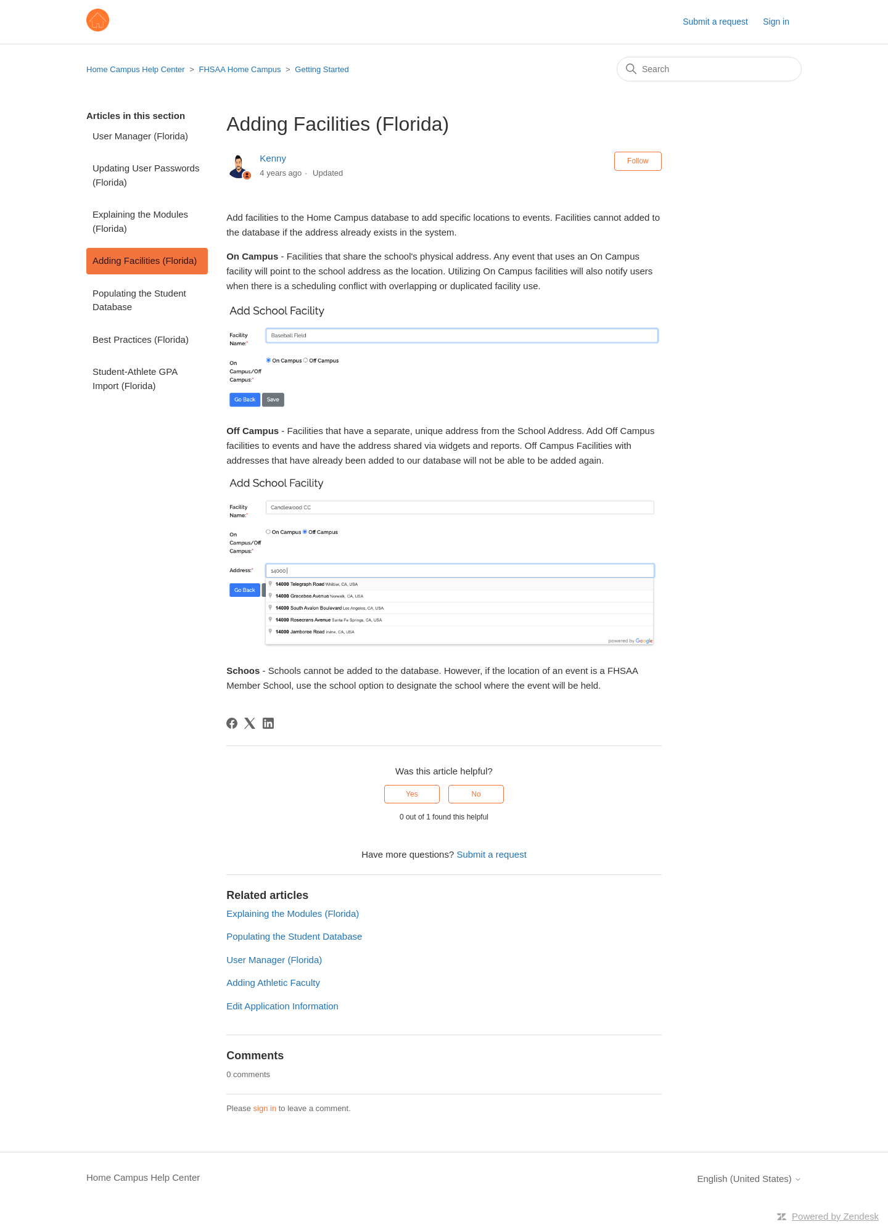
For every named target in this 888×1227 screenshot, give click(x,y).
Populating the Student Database (139, 300)
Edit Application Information (282, 1006)
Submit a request (715, 22)
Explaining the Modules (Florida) (140, 221)
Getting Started (321, 69)
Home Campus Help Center (135, 69)
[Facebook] (231, 723)
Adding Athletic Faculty (273, 982)
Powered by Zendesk (835, 1216)
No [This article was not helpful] (475, 794)
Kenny (273, 158)
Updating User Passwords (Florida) (145, 175)
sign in (265, 1108)
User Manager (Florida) (140, 136)
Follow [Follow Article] (638, 161)
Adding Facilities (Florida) (144, 260)
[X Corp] (249, 723)
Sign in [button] (776, 22)
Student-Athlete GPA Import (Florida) (134, 378)
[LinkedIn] (268, 723)
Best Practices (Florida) (140, 339)
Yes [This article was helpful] (412, 794)
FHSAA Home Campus (240, 69)
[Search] (709, 69)
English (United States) (749, 1178)
